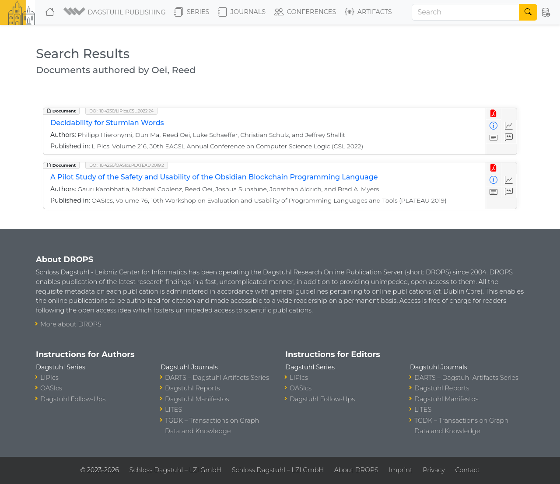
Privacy (433, 470)
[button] (115, 12)
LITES (173, 410)
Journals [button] (242, 12)
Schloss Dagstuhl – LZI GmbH (175, 470)
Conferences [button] (305, 12)
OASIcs (51, 388)
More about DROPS (71, 324)
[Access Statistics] (509, 126)
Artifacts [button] (368, 12)
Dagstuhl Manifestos (197, 399)
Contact (467, 470)
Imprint (401, 470)
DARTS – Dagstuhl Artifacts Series (217, 378)
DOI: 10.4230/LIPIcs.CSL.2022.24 (121, 111)
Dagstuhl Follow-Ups (72, 399)
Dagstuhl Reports (192, 388)
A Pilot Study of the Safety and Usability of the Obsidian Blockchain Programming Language (214, 177)
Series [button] (192, 12)
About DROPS (356, 470)
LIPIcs (49, 378)
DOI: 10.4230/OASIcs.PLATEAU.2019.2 (126, 165)
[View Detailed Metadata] (493, 126)
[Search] (465, 12)
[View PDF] (493, 114)
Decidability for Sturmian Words (107, 123)
